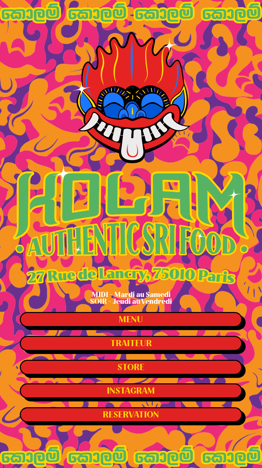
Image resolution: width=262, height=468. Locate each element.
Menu (131, 319)
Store (130, 367)
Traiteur (131, 343)
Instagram (131, 390)
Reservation (131, 414)
